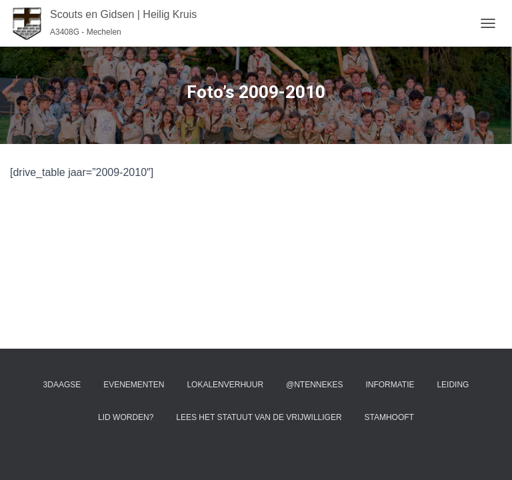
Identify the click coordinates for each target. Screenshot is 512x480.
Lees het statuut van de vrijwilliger (258, 417)
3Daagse (62, 384)
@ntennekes (314, 384)
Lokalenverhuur (225, 384)
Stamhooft (388, 417)
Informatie (389, 384)
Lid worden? (125, 417)
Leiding (453, 384)
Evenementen (133, 384)
